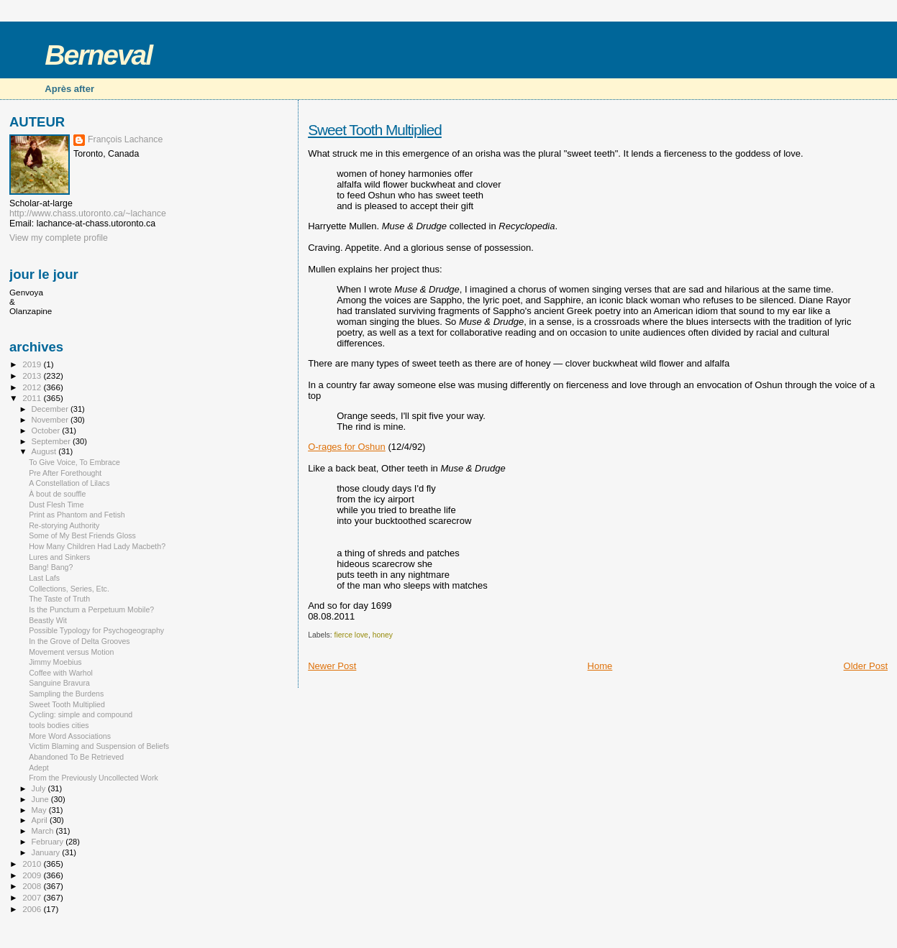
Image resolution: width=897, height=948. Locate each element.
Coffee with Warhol (61, 672)
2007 (32, 897)
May (40, 810)
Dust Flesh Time (56, 504)
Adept (39, 767)
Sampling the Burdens (66, 693)
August (45, 451)
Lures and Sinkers (59, 557)
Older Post (866, 666)
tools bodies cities (59, 725)
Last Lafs (44, 578)
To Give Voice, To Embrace (74, 462)
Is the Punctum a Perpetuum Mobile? (91, 609)
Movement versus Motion (71, 652)
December (51, 409)
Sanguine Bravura (59, 682)
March (44, 831)
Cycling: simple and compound (80, 714)
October (47, 430)
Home (600, 666)
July (40, 788)
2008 (32, 886)
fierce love (351, 635)
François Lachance (125, 139)
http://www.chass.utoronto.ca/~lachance (87, 213)
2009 (32, 875)
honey (383, 635)
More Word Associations (70, 736)
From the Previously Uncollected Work (93, 777)
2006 (32, 909)
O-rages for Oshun (347, 446)
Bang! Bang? (51, 567)
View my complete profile (58, 238)
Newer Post (332, 666)
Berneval (98, 55)
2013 (32, 375)
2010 (32, 863)
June (41, 799)
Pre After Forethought (65, 473)
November (51, 419)
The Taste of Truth (59, 598)
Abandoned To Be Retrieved (76, 757)
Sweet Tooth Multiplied (375, 129)
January (47, 852)
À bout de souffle (57, 493)
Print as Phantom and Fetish (76, 514)
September (52, 441)
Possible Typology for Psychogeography (96, 630)
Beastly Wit (48, 620)
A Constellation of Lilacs (69, 483)
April (41, 820)
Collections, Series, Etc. (69, 588)
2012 (32, 387)
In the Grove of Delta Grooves (79, 641)
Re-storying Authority (64, 525)
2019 (32, 364)
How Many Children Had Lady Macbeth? (97, 546)
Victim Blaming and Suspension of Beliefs (99, 746)
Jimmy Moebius (55, 662)
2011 (32, 397)
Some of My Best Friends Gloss (82, 535)
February (49, 841)
